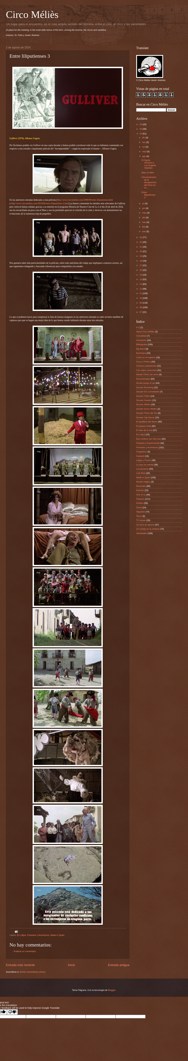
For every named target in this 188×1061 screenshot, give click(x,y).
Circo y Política (143, 361)
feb (144, 226)
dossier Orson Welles (146, 409)
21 (141, 247)
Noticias (140, 490)
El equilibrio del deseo (146, 421)
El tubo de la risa (144, 430)
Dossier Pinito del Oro (146, 413)
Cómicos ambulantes (146, 366)
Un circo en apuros (145, 524)
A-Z (138, 327)
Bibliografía (141, 344)
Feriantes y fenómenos (38, 935)
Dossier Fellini (143, 396)
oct (144, 147)
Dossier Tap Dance (145, 417)
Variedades (141, 533)
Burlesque (141, 353)
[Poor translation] (12, 1012)
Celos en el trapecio (145, 357)
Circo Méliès (32, 14)
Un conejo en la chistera (147, 529)
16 (141, 270)
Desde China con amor (147, 374)
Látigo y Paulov (143, 460)
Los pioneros (142, 469)
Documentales (143, 379)
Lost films (140, 473)
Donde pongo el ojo (145, 383)
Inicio (71, 965)
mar (144, 222)
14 (141, 279)
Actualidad (141, 336)
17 (141, 265)
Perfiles (139, 503)
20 (141, 251)
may (144, 212)
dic (143, 137)
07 (141, 312)
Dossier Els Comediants (147, 391)
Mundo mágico (143, 481)
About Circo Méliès (145, 331)
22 (141, 242)
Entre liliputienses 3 (148, 195)
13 (141, 284)
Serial (139, 507)
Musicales (141, 486)
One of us (141, 494)
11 (141, 293)
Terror (139, 516)
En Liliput (21, 935)
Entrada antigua (118, 965)
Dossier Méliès (143, 404)
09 (141, 303)
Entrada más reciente (20, 965)
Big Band (140, 349)
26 (141, 124)
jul (143, 203)
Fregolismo (141, 451)
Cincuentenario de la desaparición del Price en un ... (149, 182)
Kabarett (140, 456)
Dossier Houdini (144, 400)
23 (141, 237)
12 (141, 289)
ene (144, 231)
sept (144, 151)
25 (141, 129)
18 (141, 261)
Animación (141, 340)
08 (141, 307)
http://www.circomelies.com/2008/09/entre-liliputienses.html (85, 200)
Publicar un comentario (25, 951)
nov (144, 142)
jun (144, 208)
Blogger (111, 990)
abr (144, 217)
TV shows (141, 520)
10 (141, 298)
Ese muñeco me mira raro (148, 439)
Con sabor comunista (146, 370)
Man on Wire (148, 172)
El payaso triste (143, 426)
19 (141, 256)
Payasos (140, 499)
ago (144, 156)
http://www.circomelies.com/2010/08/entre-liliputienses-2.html (40, 203)
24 (141, 133)
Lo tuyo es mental (144, 464)
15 (141, 275)
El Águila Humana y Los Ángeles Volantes (149, 164)
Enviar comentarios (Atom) (32, 972)
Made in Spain (57, 935)
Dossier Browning (144, 387)
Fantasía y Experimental (148, 443)
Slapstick (140, 511)
